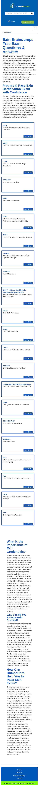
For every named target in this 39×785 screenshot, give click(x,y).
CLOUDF (6, 366)
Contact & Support (19, 775)
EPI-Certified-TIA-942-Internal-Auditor (17, 384)
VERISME (6, 439)
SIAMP (5, 311)
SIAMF (5, 329)
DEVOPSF (7, 180)
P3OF (5, 125)
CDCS (5, 347)
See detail (28, 136)
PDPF (5, 402)
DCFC (5, 235)
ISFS (5, 458)
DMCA (19, 778)
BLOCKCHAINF (9, 421)
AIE (4, 476)
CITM (5, 494)
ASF (4, 513)
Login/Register (28, 22)
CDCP (5, 143)
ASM (5, 198)
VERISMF (6, 272)
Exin (9, 32)
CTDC (5, 161)
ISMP (5, 216)
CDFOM (6, 253)
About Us (19, 772)
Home (5, 32)
